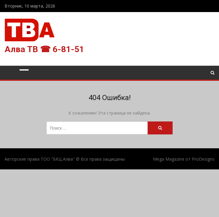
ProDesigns (203, 159)
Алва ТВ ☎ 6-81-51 (44, 49)
